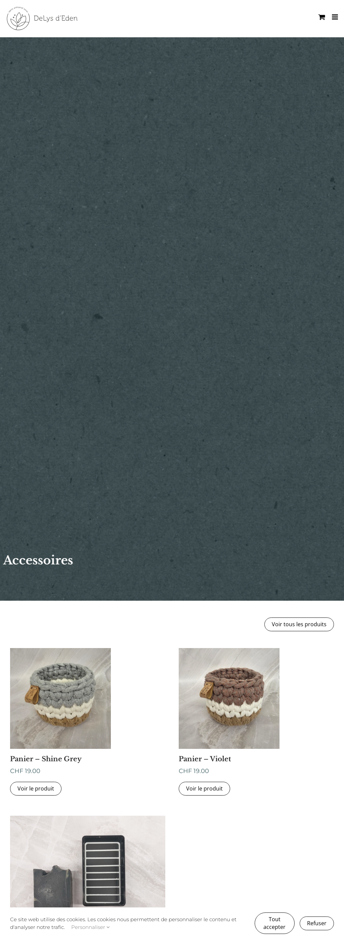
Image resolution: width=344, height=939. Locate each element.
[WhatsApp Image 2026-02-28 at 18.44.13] (229, 650)
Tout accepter (274, 923)
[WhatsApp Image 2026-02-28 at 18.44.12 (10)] (60, 650)
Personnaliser (90, 927)
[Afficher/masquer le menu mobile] (335, 16)
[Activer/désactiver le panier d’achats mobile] (321, 16)
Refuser (317, 923)
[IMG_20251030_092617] (87, 818)
